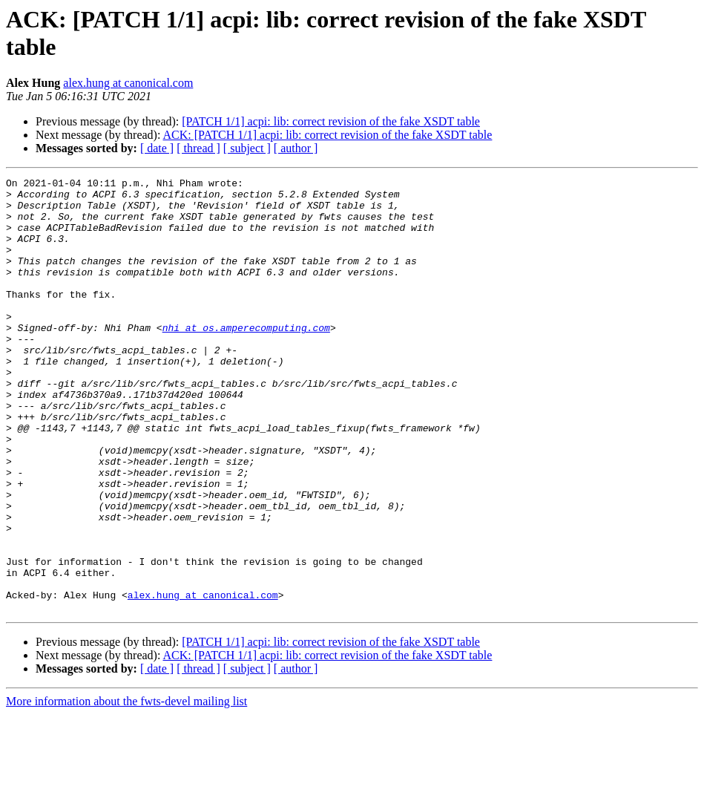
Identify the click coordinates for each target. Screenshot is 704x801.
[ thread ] (198, 148)
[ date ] (157, 148)
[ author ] (296, 148)
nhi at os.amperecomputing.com (246, 358)
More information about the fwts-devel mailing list (126, 788)
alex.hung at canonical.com (128, 82)
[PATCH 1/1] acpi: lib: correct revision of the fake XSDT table (331, 121)
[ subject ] (247, 148)
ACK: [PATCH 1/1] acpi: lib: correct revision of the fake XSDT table (328, 134)
